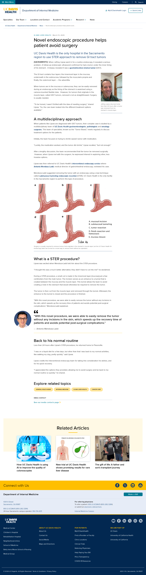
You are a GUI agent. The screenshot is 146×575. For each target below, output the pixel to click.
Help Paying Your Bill (83, 552)
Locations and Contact (40, 19)
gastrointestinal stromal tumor (83, 67)
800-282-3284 (106, 504)
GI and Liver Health (42, 35)
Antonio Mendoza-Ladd (44, 166)
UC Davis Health (10, 26)
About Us (42, 531)
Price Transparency (82, 557)
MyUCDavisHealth (82, 531)
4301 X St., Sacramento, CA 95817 (131, 571)
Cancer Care (96, 389)
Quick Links (136, 10)
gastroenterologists (77, 126)
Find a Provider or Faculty (84, 535)
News (92, 19)
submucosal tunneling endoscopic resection (58, 175)
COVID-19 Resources (83, 561)
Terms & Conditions (39, 571)
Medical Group (9, 554)
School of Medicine (10, 545)
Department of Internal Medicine (27, 26)
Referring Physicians (82, 548)
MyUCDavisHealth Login (115, 10)
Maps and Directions (47, 544)
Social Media (44, 539)
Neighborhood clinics (11, 541)
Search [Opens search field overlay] (139, 2)
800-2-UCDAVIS (94, 504)
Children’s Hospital (10, 532)
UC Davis (113, 531)
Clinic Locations (81, 539)
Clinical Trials (80, 544)
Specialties (8, 19)
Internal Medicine (62, 389)
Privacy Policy (51, 571)
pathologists (92, 126)
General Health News (43, 389)
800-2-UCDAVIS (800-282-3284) (15, 508)
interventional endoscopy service (86, 163)
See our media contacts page (46, 402)
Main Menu (8, 2)
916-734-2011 (37, 511)
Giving (114, 2)
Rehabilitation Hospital (12, 536)
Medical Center (9, 528)
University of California (119, 539)
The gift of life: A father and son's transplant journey (109, 466)
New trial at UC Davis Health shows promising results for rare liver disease (73, 467)
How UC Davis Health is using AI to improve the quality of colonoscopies (32, 467)
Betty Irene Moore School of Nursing (17, 549)
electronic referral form (92, 507)
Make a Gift (133, 494)
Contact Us (43, 535)
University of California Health (121, 535)
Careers (125, 2)
